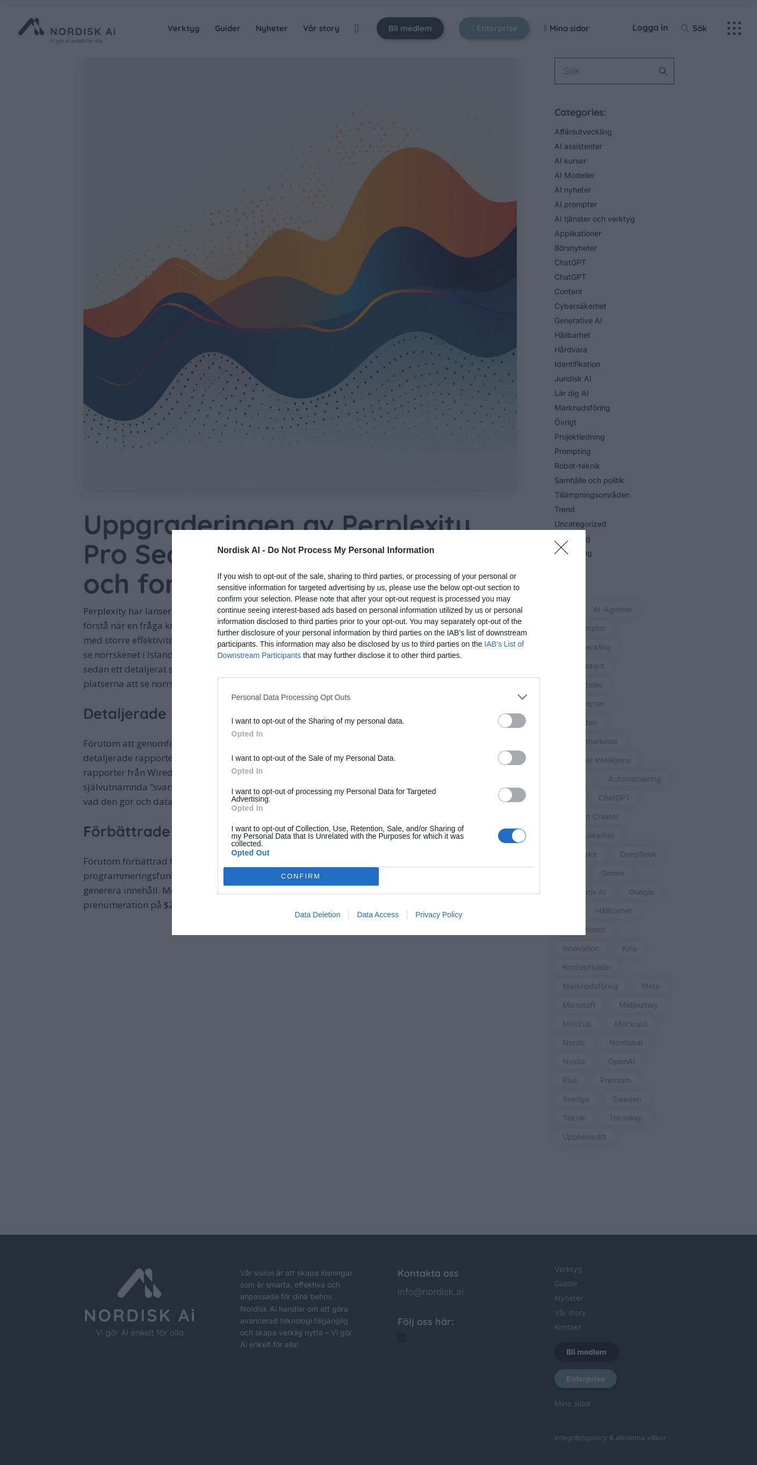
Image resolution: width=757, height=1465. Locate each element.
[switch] (512, 720)
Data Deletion (318, 914)
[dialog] (379, 732)
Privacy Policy (438, 914)
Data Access (378, 914)
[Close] (564, 551)
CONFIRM (301, 877)
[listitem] (379, 697)
